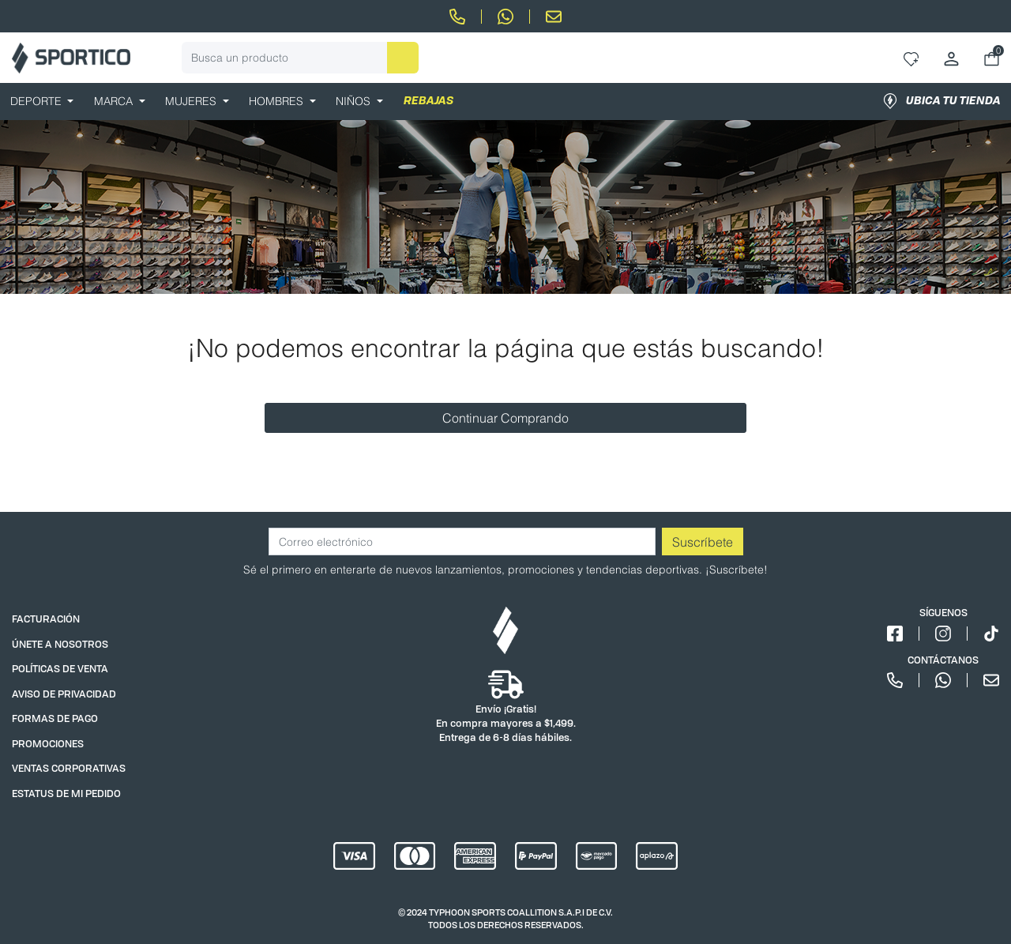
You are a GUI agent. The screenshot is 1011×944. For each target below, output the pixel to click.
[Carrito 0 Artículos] (991, 58)
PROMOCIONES (48, 743)
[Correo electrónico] (462, 541)
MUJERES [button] (192, 101)
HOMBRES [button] (277, 101)
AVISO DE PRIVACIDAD (64, 694)
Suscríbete (702, 542)
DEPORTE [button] (37, 101)
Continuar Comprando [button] (505, 418)
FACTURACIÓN (46, 619)
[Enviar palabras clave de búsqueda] (403, 57)
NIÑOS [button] (355, 101)
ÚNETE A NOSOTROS (60, 644)
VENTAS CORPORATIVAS (69, 768)
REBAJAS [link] (428, 101)
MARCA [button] (115, 101)
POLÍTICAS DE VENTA (60, 668)
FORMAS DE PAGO (55, 718)
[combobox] (300, 57)
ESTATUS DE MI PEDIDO (66, 793)
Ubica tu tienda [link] (941, 101)
